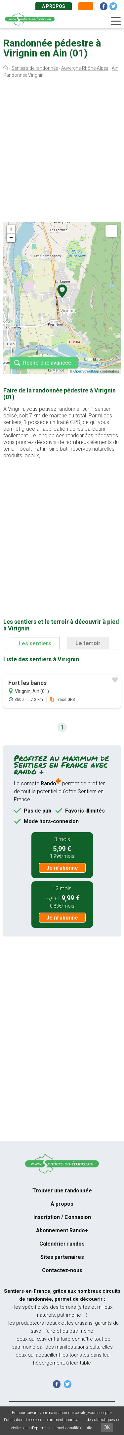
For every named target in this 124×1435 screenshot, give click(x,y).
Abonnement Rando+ (62, 1230)
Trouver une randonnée (62, 1190)
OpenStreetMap (86, 371)
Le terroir (88, 643)
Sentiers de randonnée (35, 68)
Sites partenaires (62, 1257)
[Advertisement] (62, 151)
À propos (53, 6)
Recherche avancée (47, 363)
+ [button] (11, 229)
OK (106, 1427)
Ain (115, 68)
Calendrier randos (62, 1244)
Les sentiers (35, 643)
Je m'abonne (62, 868)
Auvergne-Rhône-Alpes (84, 68)
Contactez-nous (62, 1270)
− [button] (11, 238)
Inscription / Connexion (62, 1217)
